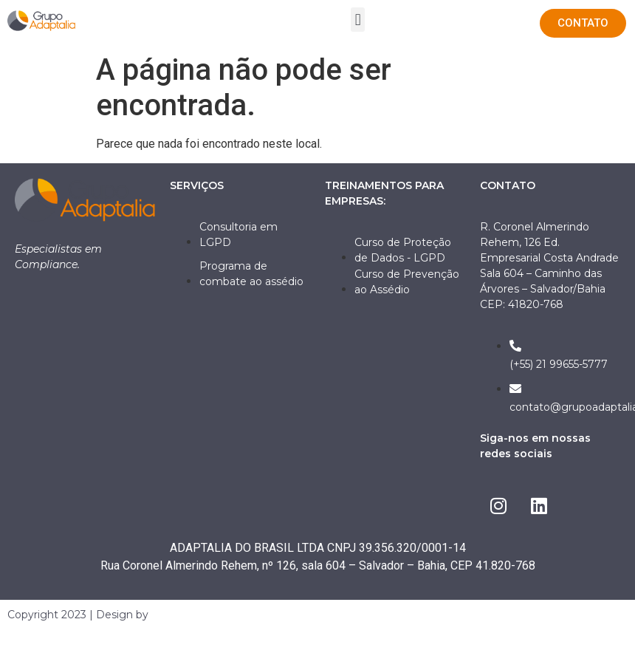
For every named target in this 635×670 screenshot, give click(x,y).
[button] (358, 19)
